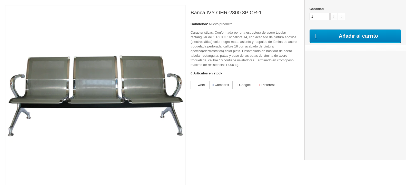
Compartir (221, 85)
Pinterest (267, 85)
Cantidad (317, 9)
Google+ (244, 85)
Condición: (199, 24)
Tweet (199, 85)
